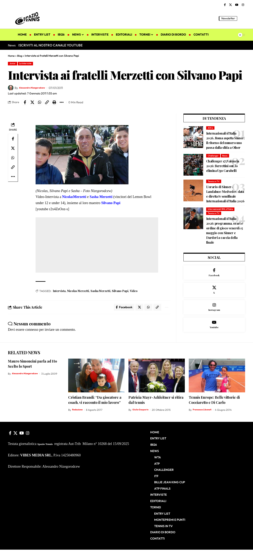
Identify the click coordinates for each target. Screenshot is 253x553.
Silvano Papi (120, 293)
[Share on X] (34, 104)
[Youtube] (214, 334)
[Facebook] (225, 5)
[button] (242, 18)
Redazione (78, 413)
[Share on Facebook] (25, 104)
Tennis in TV (214, 183)
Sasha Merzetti (100, 293)
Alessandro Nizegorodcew (36, 88)
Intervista (59, 293)
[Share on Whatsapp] (42, 104)
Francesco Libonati (204, 413)
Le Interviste (29, 64)
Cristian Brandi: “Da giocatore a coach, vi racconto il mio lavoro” (94, 404)
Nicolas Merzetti (78, 293)
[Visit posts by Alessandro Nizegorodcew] (10, 88)
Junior (14, 64)
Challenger (213, 158)
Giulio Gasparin (141, 413)
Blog (20, 55)
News (226, 158)
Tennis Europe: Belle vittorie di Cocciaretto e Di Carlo (214, 404)
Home (11, 55)
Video (134, 293)
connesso (31, 333)
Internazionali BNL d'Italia (221, 211)
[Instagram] (243, 5)
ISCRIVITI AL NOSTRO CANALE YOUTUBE (50, 45)
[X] (230, 5)
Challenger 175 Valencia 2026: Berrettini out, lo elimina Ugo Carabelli (222, 168)
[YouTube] (236, 5)
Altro (210, 129)
